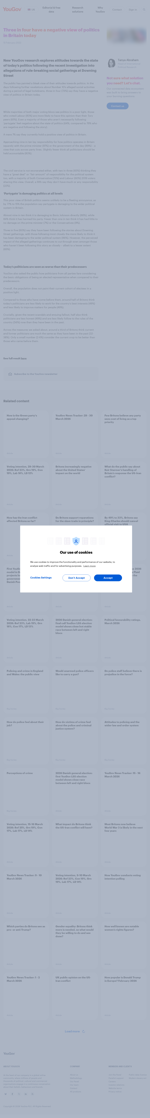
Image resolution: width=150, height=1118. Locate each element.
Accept (108, 578)
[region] (76, 559)
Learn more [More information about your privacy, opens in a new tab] (89, 565)
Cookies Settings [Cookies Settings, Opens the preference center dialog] (41, 577)
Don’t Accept (76, 578)
